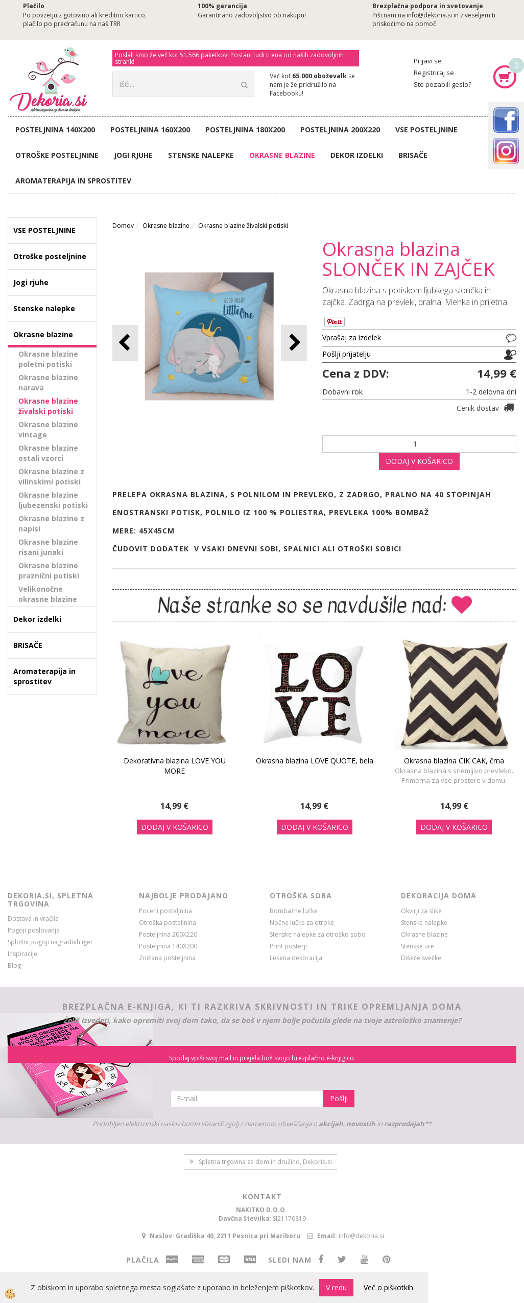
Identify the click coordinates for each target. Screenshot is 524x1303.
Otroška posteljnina (167, 922)
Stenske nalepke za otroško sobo (318, 934)
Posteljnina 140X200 (55, 129)
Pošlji (339, 1098)
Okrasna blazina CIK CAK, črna (454, 760)
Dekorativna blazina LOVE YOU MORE (175, 766)
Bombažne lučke (294, 910)
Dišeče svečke (421, 957)
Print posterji (288, 946)
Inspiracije (22, 953)
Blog (14, 965)
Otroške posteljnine (57, 155)
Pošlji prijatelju (346, 354)
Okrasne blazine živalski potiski (48, 406)
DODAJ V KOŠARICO (419, 461)
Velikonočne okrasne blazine (47, 594)
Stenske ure (417, 946)
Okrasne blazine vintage (48, 429)
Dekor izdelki (356, 155)
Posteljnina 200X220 (340, 129)
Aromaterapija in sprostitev (73, 180)
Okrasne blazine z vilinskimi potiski (51, 476)
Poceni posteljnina (165, 910)
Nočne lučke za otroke (302, 922)
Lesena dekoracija (296, 957)
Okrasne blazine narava (48, 382)
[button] (294, 343)
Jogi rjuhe (133, 155)
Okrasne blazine (282, 155)
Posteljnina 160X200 (150, 129)
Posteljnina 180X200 (245, 129)
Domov (123, 225)
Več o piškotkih (388, 1287)
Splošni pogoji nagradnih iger (50, 942)
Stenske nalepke (201, 155)
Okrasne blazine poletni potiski (48, 359)
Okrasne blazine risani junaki (48, 547)
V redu (336, 1287)
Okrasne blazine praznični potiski (48, 570)
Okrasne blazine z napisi (51, 523)
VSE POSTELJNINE (426, 129)
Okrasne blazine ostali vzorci (48, 453)
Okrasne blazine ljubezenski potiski (53, 500)
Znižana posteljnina (167, 957)
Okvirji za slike (421, 910)
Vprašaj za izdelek (351, 337)
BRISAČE (412, 155)
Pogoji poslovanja (34, 930)
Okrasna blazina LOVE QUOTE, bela (314, 760)
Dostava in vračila (33, 918)
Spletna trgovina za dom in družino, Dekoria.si (265, 1161)
